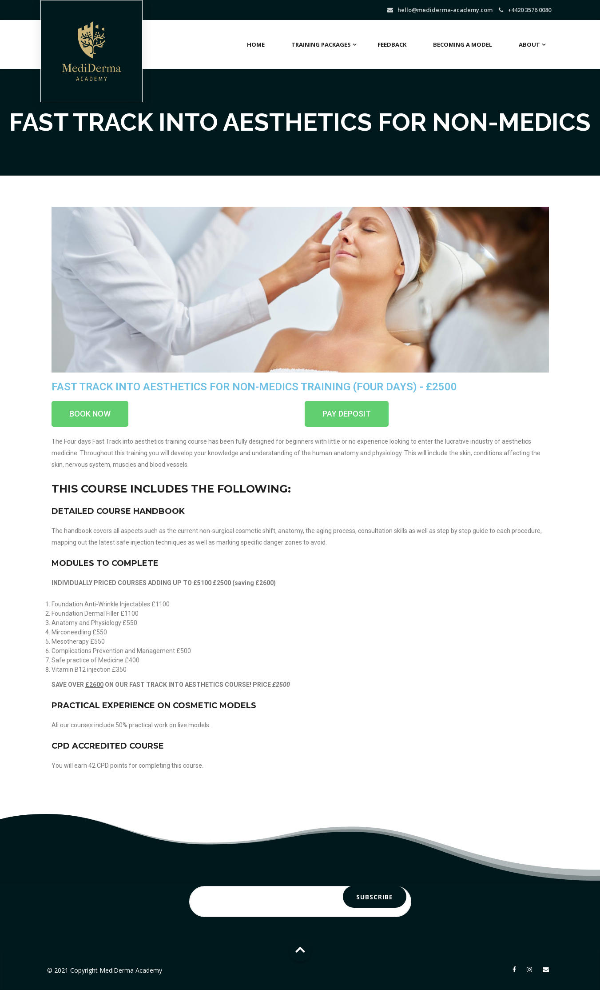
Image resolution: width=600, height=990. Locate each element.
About (529, 44)
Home (256, 44)
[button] (90, 414)
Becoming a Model (462, 44)
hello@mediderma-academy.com (445, 10)
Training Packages (321, 44)
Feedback (391, 44)
